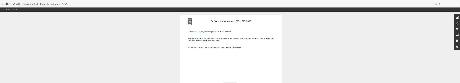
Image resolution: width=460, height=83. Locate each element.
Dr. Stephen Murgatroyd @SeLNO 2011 (231, 21)
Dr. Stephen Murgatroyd (196, 32)
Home (14, 9)
